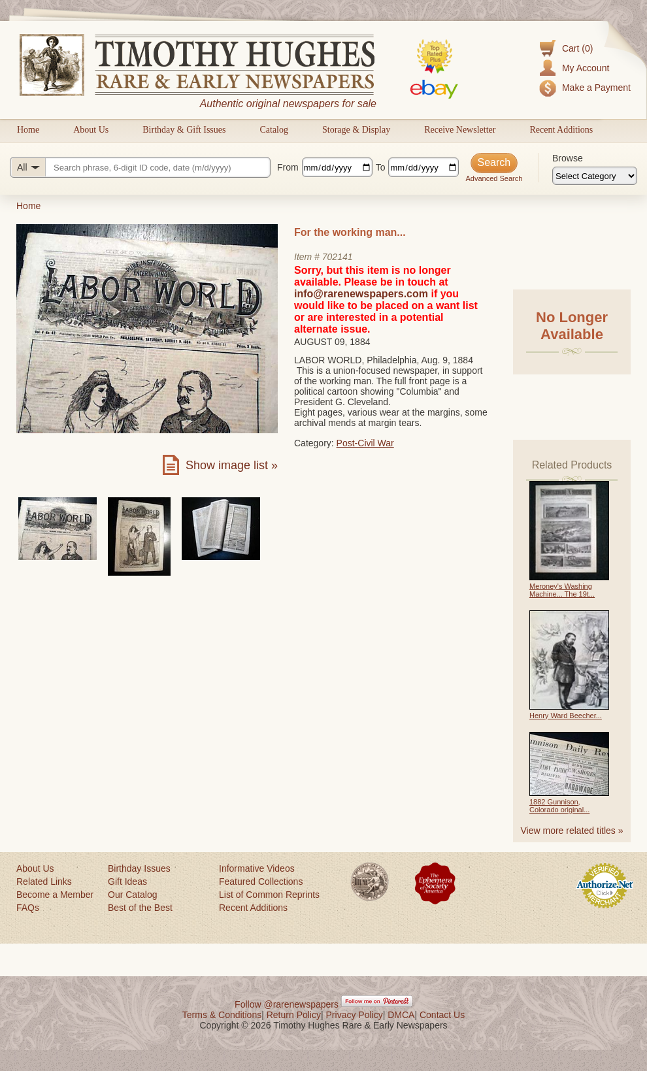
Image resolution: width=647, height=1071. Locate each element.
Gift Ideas (127, 881)
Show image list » (232, 465)
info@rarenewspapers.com (361, 293)
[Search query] (140, 167)
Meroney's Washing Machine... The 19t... (562, 590)
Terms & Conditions (221, 1015)
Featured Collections (261, 881)
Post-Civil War (365, 443)
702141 (337, 257)
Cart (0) (577, 48)
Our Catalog (132, 894)
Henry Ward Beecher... (565, 715)
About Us (90, 130)
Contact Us (442, 1015)
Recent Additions (561, 130)
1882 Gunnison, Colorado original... (559, 806)
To (381, 167)
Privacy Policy (354, 1015)
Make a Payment (596, 87)
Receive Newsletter (459, 130)
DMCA (401, 1015)
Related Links (44, 881)
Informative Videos (257, 868)
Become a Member (54, 894)
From (288, 167)
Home (28, 130)
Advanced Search (493, 178)
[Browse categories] (594, 176)
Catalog (273, 130)
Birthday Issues (139, 868)
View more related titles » (572, 830)
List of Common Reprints (269, 894)
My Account (585, 68)
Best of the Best (140, 907)
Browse (567, 158)
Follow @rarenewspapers (287, 1004)
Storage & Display (356, 130)
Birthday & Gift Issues (183, 130)
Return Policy (294, 1015)
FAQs (27, 907)
